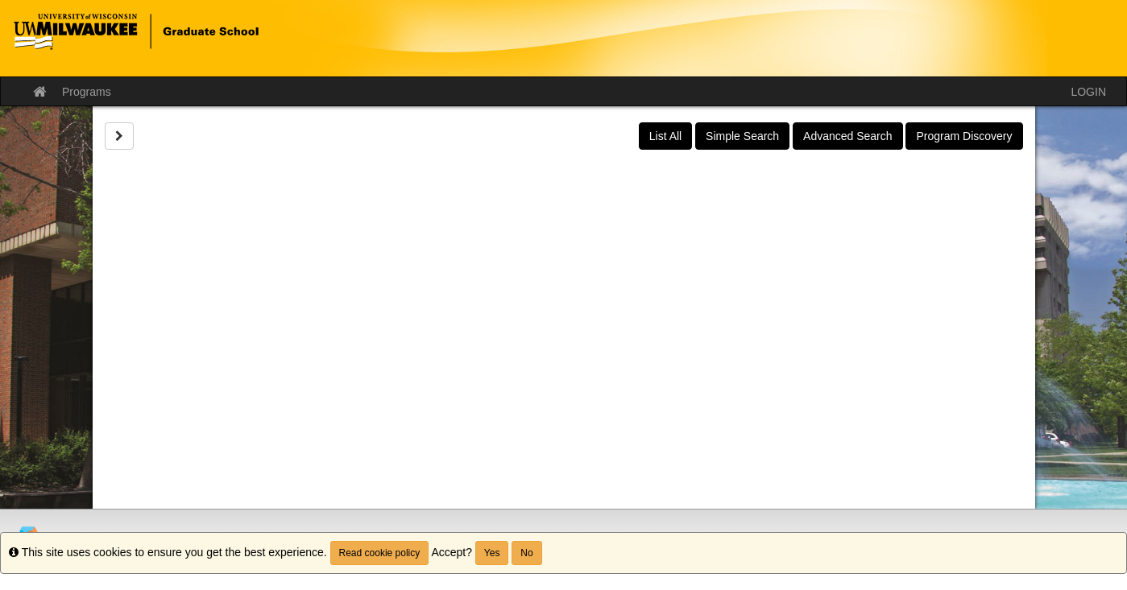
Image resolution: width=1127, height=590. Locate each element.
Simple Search (742, 136)
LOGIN (1088, 91)
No (526, 553)
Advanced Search (848, 136)
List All (665, 136)
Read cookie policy (380, 553)
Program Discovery (964, 136)
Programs (86, 91)
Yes (492, 553)
